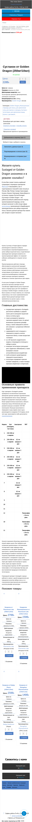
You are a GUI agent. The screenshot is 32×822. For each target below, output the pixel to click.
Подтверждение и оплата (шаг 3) (15, 147)
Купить (23, 78)
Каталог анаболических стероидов (17, 778)
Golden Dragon (16, 97)
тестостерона (6, 202)
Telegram (21, 773)
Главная (5, 27)
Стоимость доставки (9, 122)
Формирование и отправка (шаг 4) (15, 153)
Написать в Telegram (16, 15)
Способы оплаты (21, 122)
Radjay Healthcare (8, 720)
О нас (3, 783)
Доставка (9, 781)
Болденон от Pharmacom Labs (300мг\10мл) (8, 605)
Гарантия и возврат (9, 125)
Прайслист (22, 781)
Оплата (4, 781)
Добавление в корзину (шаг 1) (14, 133)
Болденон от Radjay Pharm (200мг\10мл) (8, 683)
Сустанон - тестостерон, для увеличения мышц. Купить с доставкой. (15, 28)
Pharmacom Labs (8, 642)
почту (21, 764)
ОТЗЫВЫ (9, 783)
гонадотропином (7, 412)
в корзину (9, 651)
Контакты (14, 783)
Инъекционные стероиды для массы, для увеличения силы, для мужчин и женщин (16, 104)
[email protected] (16, 4)
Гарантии (15, 781)
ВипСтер (5, 183)
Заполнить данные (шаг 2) (13, 142)
